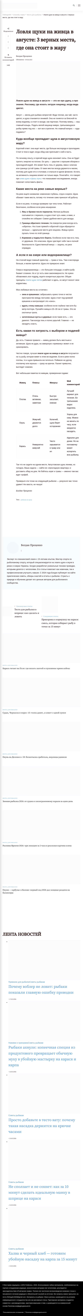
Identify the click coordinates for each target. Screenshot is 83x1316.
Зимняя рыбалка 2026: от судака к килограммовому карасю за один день (38, 801)
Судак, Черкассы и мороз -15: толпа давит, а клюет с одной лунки (34, 713)
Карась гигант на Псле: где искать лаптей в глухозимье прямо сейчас (36, 668)
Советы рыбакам (37, 982)
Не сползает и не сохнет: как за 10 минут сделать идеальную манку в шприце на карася (39, 1192)
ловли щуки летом (34, 280)
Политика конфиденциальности (19, 1306)
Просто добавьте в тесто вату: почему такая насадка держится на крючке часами (41, 1126)
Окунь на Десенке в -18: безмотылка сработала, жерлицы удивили (35, 757)
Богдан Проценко (24, 56)
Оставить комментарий (8, 58)
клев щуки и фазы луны (30, 178)
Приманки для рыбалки (19, 982)
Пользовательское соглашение (13, 1312)
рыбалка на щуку (26, 500)
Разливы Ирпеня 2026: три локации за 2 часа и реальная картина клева (37, 846)
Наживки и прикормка (18, 1043)
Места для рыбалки (10, 665)
